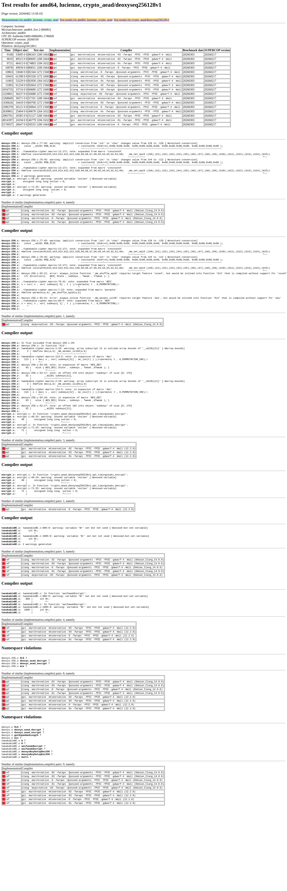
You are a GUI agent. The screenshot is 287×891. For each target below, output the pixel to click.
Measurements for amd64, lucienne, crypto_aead (30, 19)
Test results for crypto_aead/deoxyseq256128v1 (141, 19)
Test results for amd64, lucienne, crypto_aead (86, 19)
